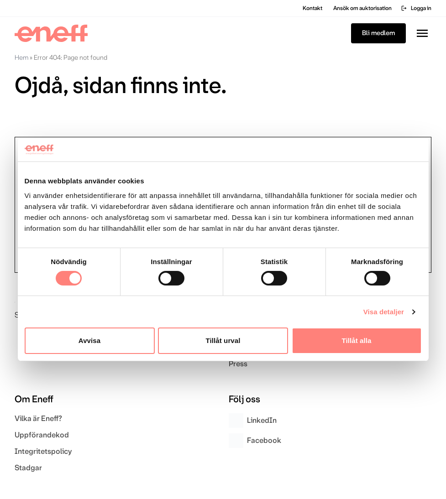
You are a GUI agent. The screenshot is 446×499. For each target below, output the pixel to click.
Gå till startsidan (53, 115)
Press (238, 364)
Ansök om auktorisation (362, 8)
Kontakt (312, 8)
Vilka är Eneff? (38, 418)
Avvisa (89, 340)
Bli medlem (378, 33)
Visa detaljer (383, 312)
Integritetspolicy (43, 451)
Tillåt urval (223, 340)
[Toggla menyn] (422, 33)
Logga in (416, 8)
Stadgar (28, 468)
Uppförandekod (42, 435)
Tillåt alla (356, 340)
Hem (21, 57)
